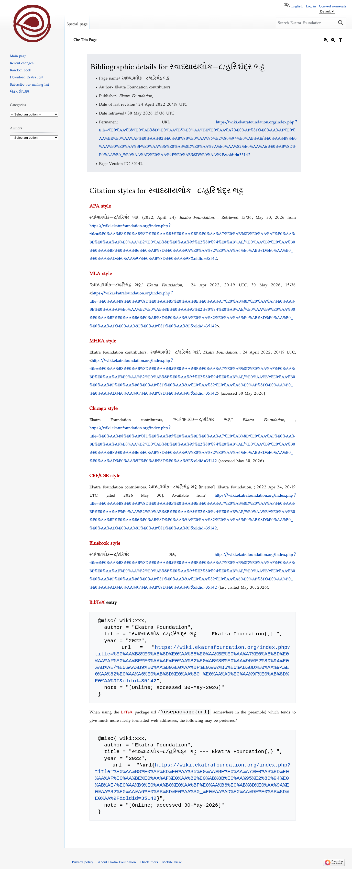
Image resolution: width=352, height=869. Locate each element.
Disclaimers (149, 862)
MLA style (100, 273)
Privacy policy (82, 862)
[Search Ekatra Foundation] (311, 23)
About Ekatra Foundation (117, 862)
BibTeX (97, 602)
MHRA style (102, 340)
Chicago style (103, 408)
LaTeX (126, 712)
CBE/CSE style (104, 475)
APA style (100, 206)
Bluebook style (104, 543)
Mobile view (171, 862)
